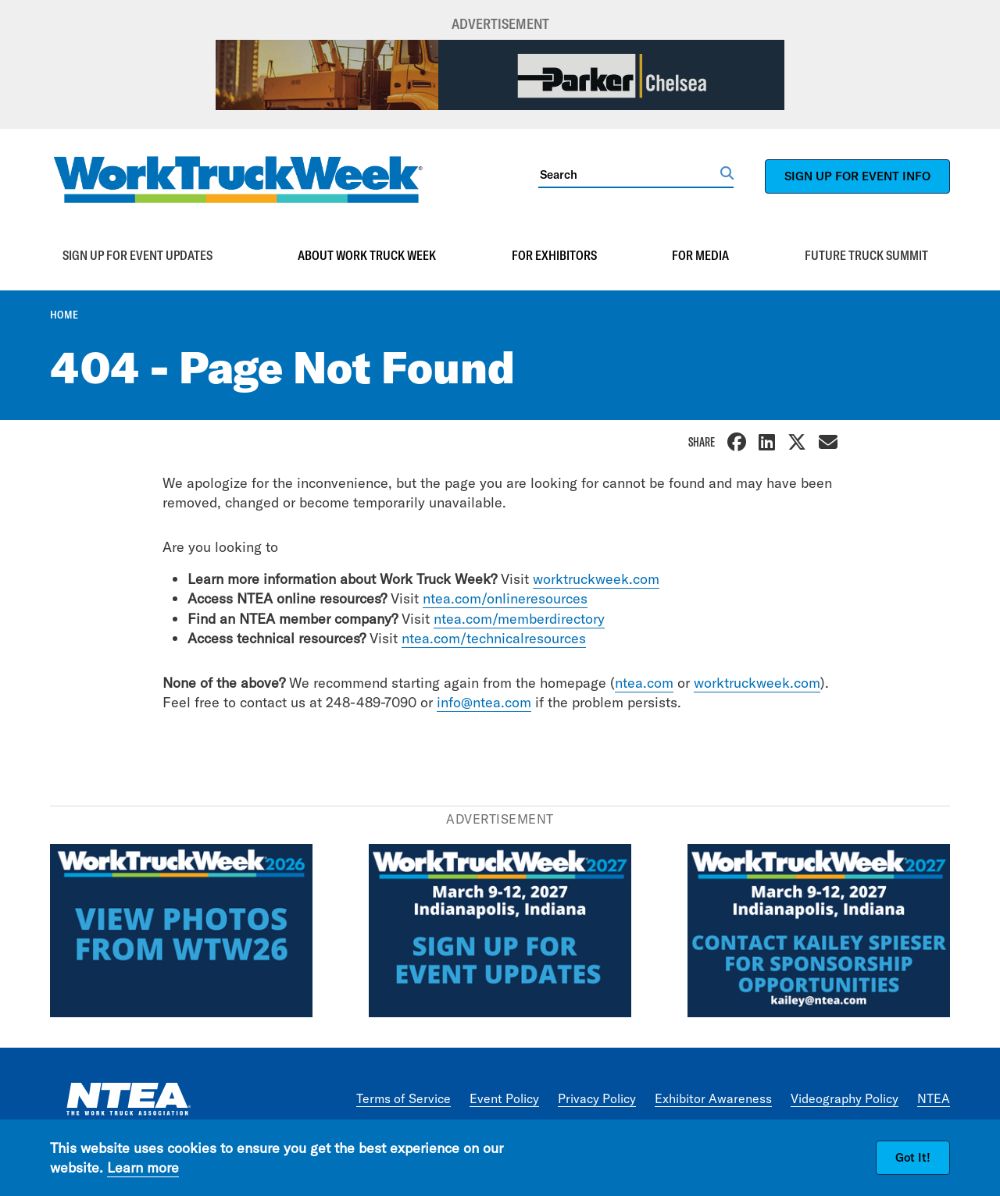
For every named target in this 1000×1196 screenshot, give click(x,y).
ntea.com (644, 683)
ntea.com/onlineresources (505, 598)
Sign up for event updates (137, 255)
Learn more (143, 1167)
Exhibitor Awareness (713, 1098)
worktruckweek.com (596, 579)
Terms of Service (403, 1098)
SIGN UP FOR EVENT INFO (857, 176)
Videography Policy (844, 1098)
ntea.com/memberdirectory (519, 619)
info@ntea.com (484, 702)
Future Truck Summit (866, 255)
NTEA (933, 1098)
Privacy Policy (597, 1098)
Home (64, 315)
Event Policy (504, 1098)
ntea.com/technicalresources (494, 638)
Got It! (912, 1157)
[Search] (629, 174)
